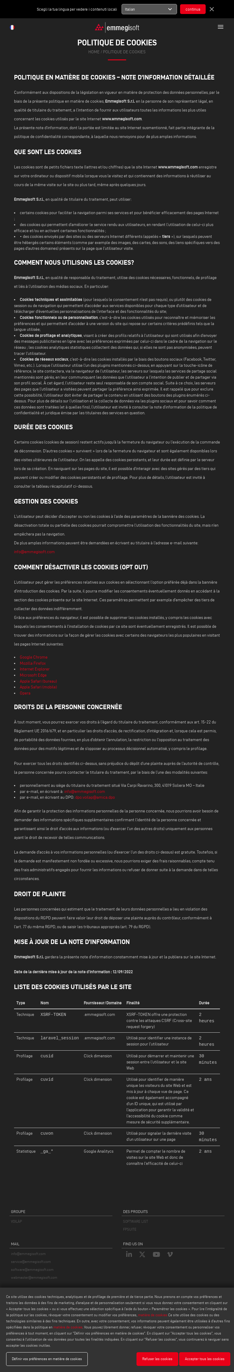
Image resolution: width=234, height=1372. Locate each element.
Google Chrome (34, 657)
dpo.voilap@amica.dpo (95, 797)
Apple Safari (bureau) (38, 681)
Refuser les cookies (157, 1359)
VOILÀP (16, 1221)
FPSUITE (129, 1229)
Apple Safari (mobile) (38, 687)
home (94, 52)
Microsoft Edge (33, 675)
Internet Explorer (35, 669)
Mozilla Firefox (33, 663)
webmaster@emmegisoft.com (34, 1277)
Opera (25, 693)
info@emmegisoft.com (34, 552)
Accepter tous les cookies (205, 1359)
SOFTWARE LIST (135, 1221)
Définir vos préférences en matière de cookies (47, 1359)
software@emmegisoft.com (32, 1269)
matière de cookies (152, 1315)
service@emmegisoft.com (31, 1262)
